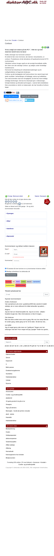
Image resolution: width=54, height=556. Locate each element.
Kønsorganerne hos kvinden (15, 454)
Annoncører (9, 391)
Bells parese (10, 367)
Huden (8, 432)
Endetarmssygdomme (13, 370)
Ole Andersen (9, 317)
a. (6, 364)
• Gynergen (10, 213)
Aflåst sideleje (10, 445)
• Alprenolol (10, 236)
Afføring (8, 448)
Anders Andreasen (11, 302)
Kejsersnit (9, 361)
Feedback (30, 100)
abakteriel (9, 398)
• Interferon (10, 228)
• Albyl (8, 221)
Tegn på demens (11, 407)
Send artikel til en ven (15, 100)
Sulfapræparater (11, 435)
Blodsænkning (10, 429)
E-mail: (7, 254)
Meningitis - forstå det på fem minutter (18, 411)
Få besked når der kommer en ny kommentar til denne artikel (26, 268)
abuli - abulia (10, 414)
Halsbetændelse (11, 377)
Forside (14, 40)
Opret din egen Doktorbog (29, 96)
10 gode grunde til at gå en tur (15, 401)
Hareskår (9, 417)
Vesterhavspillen (11, 442)
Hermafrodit (9, 451)
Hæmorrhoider (10, 354)
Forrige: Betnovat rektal (14, 196)
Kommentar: (8, 260)
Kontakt (43, 462)
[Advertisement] (20, 22)
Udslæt (8, 380)
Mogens (7, 309)
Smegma (9, 404)
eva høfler (8, 325)
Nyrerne (8, 383)
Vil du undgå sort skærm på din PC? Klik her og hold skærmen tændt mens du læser (24, 51)
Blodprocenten (10, 458)
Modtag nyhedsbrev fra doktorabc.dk (18, 271)
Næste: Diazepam (42, 196)
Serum (8, 357)
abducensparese (11, 438)
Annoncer (36, 462)
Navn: (7, 249)
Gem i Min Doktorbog (11, 96)
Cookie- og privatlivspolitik (14, 395)
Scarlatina (9, 374)
